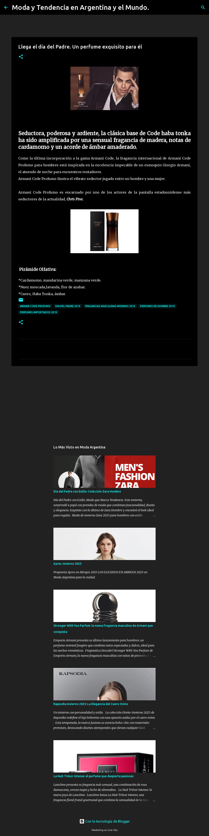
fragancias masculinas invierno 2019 (110, 306)
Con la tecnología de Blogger (104, 821)
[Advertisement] (104, 402)
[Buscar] (155, 7)
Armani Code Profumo (35, 306)
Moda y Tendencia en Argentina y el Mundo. (80, 7)
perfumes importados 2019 (38, 312)
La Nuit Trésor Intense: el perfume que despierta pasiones (93, 776)
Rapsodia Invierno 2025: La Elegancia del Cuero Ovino (90, 704)
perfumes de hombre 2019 (157, 306)
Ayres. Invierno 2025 (67, 563)
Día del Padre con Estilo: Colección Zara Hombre (87, 491)
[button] (20, 57)
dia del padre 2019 (67, 306)
